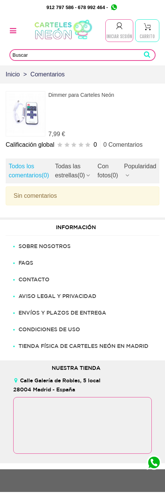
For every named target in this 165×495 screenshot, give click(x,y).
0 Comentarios (123, 144)
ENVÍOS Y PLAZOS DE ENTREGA (62, 313)
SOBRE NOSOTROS (45, 246)
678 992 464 (91, 7)
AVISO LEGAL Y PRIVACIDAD (57, 296)
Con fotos (107, 170)
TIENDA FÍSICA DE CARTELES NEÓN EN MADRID (83, 346)
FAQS (26, 263)
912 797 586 (60, 7)
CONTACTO (34, 279)
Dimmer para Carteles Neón (81, 95)
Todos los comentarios (29, 170)
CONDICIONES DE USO (49, 329)
